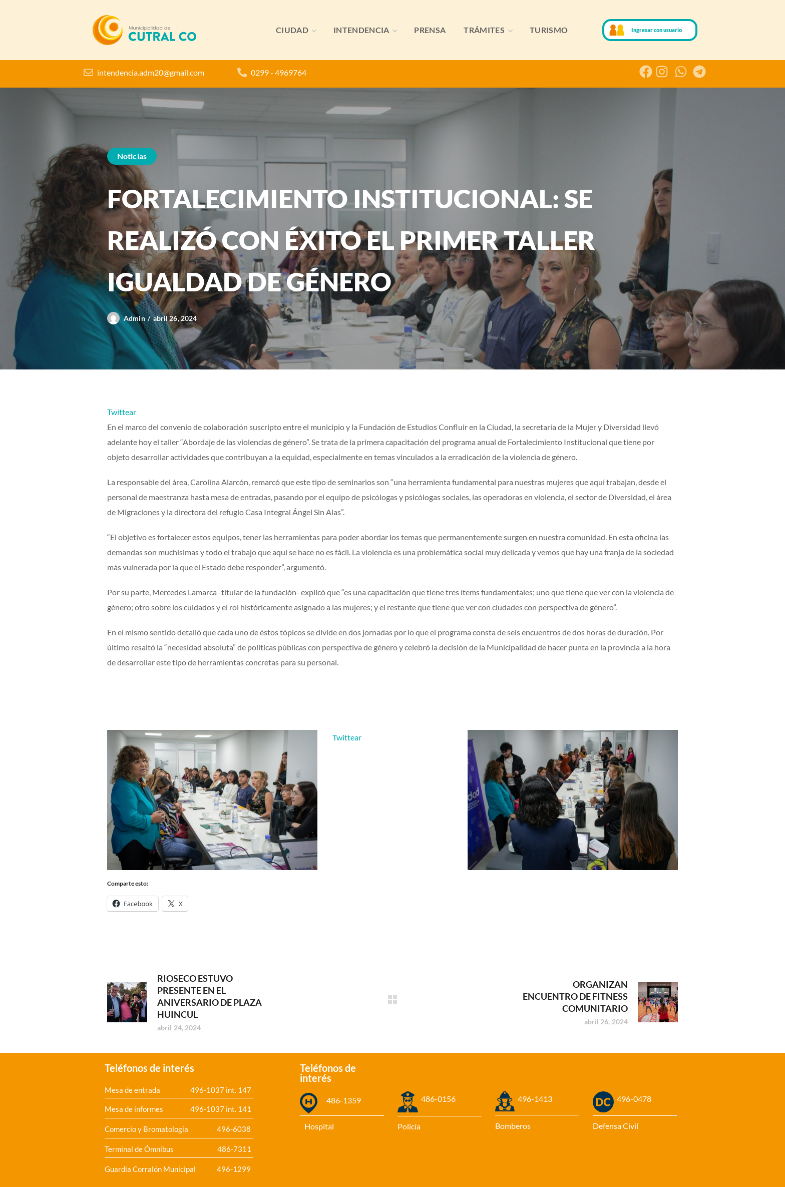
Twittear (121, 412)
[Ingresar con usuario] (617, 30)
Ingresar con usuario (656, 30)
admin (134, 318)
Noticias (132, 156)
